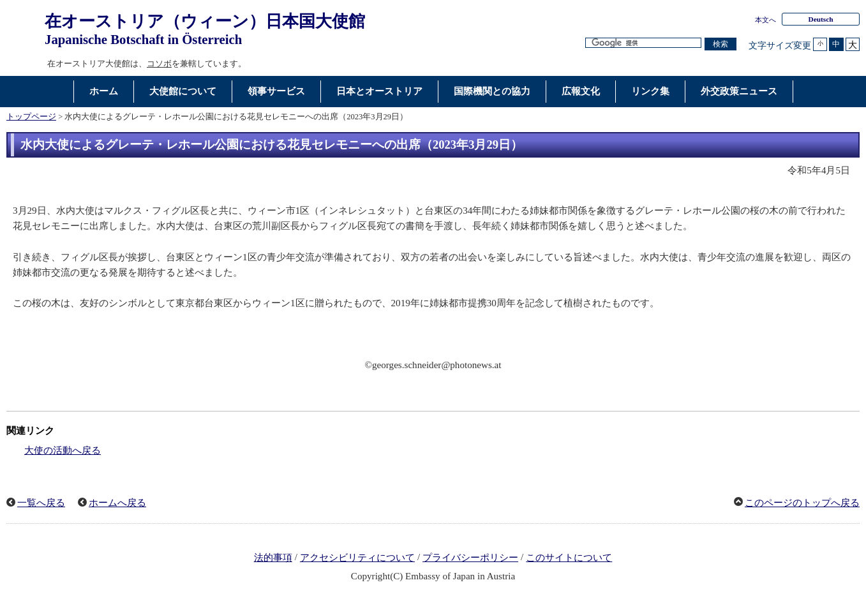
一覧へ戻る (41, 503)
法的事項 (273, 558)
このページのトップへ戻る (802, 503)
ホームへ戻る (117, 503)
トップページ (31, 116)
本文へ (765, 20)
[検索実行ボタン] (720, 44)
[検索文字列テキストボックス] (643, 43)
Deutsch (820, 19)
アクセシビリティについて (357, 558)
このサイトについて (569, 558)
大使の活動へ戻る (62, 450)
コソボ (159, 63)
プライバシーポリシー (470, 558)
